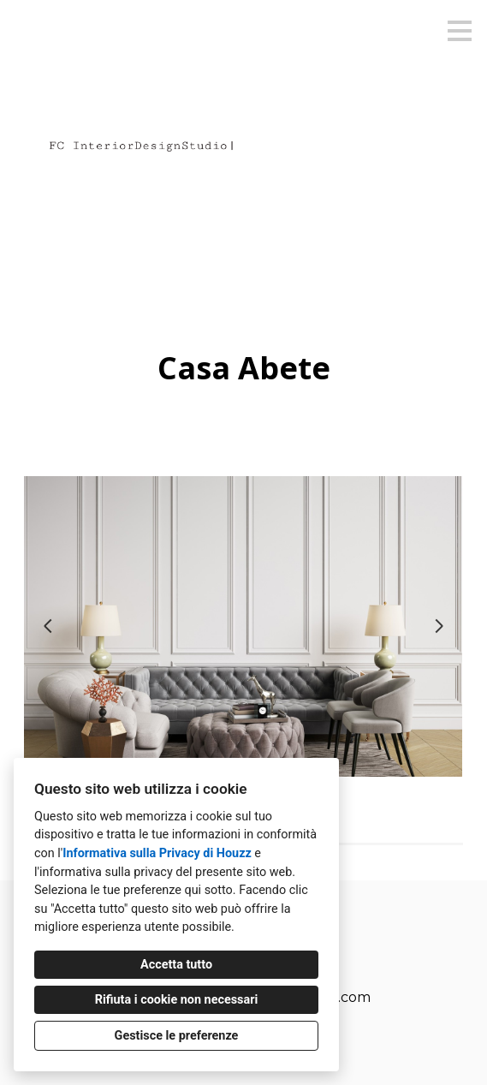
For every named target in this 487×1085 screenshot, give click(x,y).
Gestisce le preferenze (177, 1035)
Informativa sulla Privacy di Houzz (157, 853)
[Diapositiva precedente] (48, 626)
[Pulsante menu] (459, 31)
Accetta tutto (176, 964)
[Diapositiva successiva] (439, 626)
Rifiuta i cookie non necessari (176, 1000)
